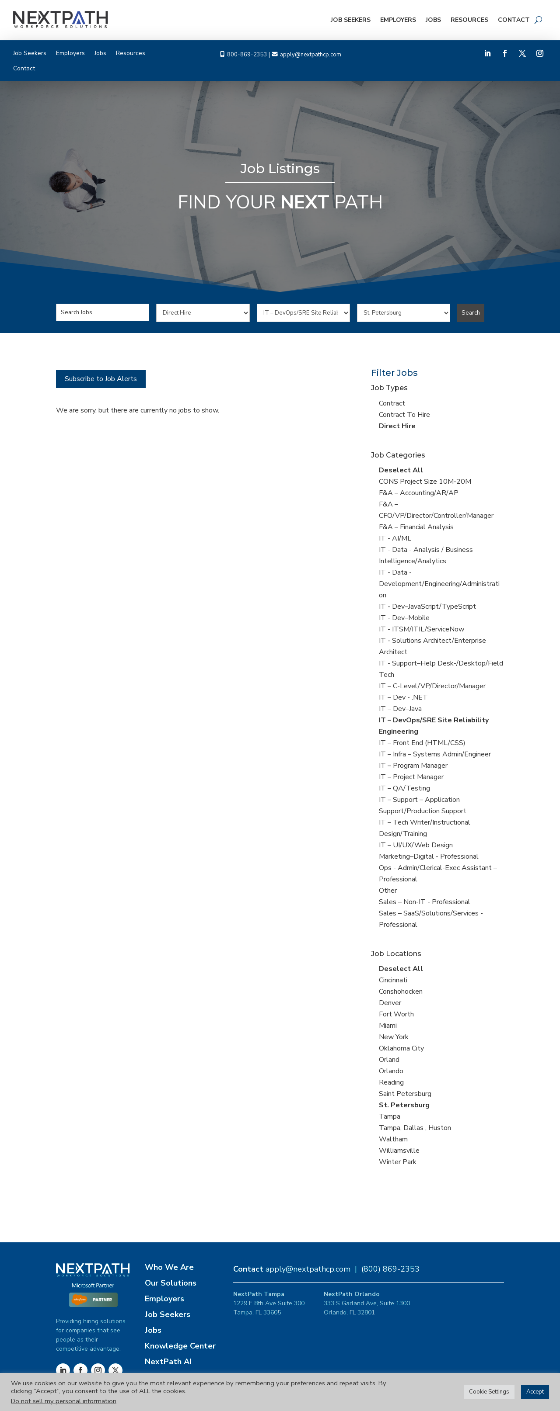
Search (471, 313)
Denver (390, 1003)
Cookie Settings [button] (489, 1392)
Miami (388, 1025)
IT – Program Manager (413, 765)
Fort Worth (396, 1014)
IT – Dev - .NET (403, 697)
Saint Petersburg (405, 1094)
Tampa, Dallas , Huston (415, 1128)
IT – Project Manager (411, 777)
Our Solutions (170, 1283)
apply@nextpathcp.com (310, 55)
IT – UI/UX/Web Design (416, 845)
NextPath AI (168, 1361)
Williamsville (399, 1150)
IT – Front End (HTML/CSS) (422, 743)
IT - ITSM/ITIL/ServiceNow (421, 629)
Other (388, 890)
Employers (398, 20)
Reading (391, 1082)
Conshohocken (401, 991)
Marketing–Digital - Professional (429, 856)
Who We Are (169, 1267)
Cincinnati (393, 980)
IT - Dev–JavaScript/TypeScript (427, 606)
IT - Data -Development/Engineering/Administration (439, 584)
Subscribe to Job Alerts (101, 379)
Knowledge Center (180, 1346)
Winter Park (397, 1162)
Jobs (433, 20)
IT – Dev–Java (400, 709)
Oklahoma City (401, 1048)
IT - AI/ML (395, 538)
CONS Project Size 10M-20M (425, 481)
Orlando (391, 1071)
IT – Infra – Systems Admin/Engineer (435, 754)
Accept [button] (535, 1392)
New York (394, 1037)
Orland (389, 1059)
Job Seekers (351, 20)
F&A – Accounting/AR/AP (418, 493)
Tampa (389, 1116)
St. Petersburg (404, 1105)
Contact (514, 20)
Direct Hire (397, 426)
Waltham (393, 1139)
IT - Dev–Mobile (404, 618)
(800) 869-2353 (390, 1269)
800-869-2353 (247, 55)
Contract (392, 403)
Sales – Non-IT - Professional (424, 902)
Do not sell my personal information (63, 1401)
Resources (469, 20)
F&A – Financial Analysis (416, 527)
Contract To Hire (404, 414)
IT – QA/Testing (404, 788)
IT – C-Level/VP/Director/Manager (432, 686)
